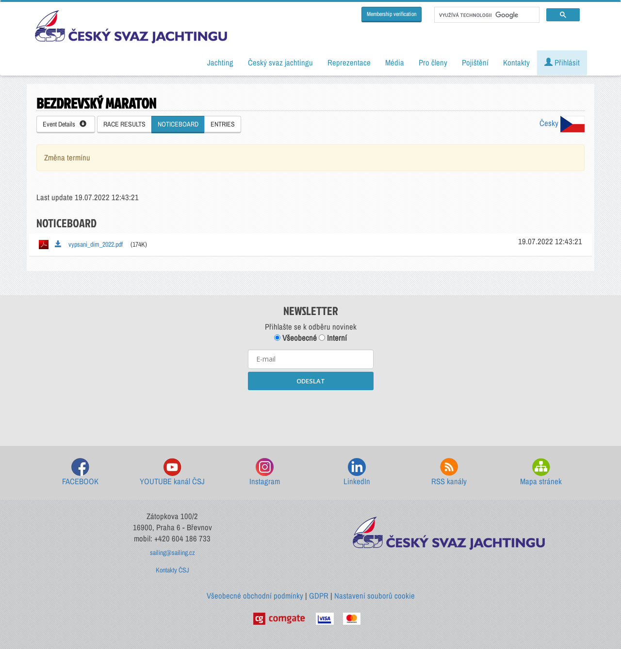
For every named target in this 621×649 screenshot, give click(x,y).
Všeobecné (295, 337)
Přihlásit (562, 62)
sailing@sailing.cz (172, 552)
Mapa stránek (541, 472)
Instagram (264, 472)
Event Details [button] (64, 124)
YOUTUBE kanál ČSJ (172, 472)
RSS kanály (449, 472)
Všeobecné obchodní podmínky (255, 595)
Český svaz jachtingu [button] (280, 62)
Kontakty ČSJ (172, 570)
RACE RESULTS (124, 124)
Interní (333, 337)
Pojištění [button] (475, 62)
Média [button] (394, 62)
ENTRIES (223, 124)
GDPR (318, 595)
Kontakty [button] (516, 62)
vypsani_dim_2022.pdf (89, 244)
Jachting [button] (220, 62)
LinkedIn (356, 472)
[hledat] (486, 15)
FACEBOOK (80, 472)
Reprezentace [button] (349, 62)
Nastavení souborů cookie (374, 595)
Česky (562, 123)
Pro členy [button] (433, 62)
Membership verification (391, 14)
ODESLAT (310, 381)
